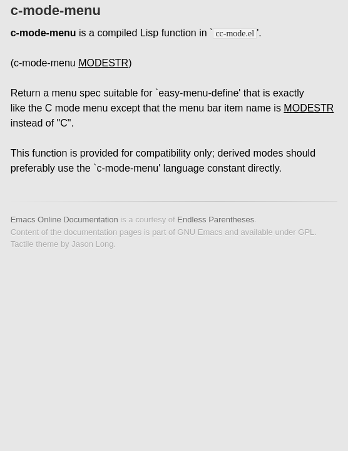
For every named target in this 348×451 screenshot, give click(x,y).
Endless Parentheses (215, 219)
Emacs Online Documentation (64, 219)
